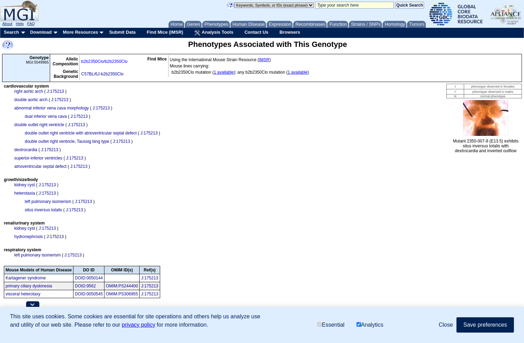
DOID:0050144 (89, 278)
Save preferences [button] (485, 325)
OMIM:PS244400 (122, 286)
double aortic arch (30, 99)
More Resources (80, 32)
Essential (330, 325)
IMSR (264, 59)
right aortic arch (28, 91)
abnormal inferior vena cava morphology (51, 108)
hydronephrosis (28, 236)
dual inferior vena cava (46, 116)
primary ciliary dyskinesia (29, 286)
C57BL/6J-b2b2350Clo (102, 74)
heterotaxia (24, 193)
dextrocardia (25, 149)
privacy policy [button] (138, 325)
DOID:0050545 (89, 294)
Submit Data (122, 32)
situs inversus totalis (43, 209)
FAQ (31, 24)
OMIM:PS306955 (122, 294)
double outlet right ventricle (39, 124)
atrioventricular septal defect (40, 166)
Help (20, 24)
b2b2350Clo (92, 61)
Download (41, 32)
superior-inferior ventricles (38, 158)
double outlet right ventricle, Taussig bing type (67, 141)
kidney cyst (24, 184)
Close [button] (446, 325)
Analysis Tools (213, 33)
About (7, 24)
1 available (224, 72)
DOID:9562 (85, 286)
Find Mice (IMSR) (165, 32)
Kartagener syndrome (26, 278)
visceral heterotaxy (23, 294)
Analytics (370, 325)
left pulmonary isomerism (48, 201)
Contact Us (256, 32)
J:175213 (55, 91)
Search (11, 32)
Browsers (290, 32)
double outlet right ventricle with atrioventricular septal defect (81, 133)
